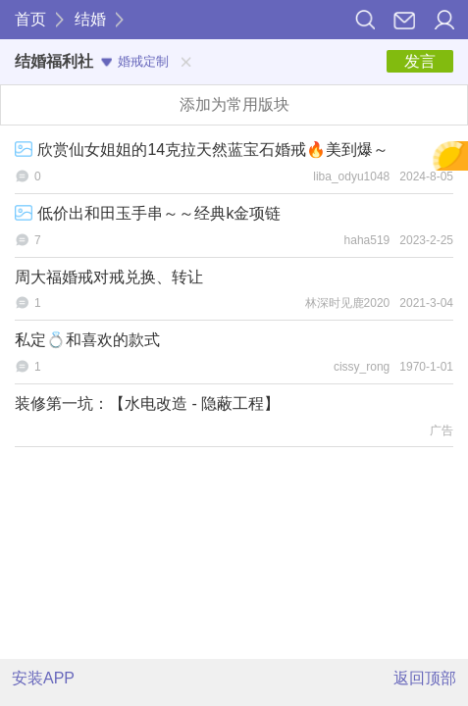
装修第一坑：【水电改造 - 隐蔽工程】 (147, 403)
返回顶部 (424, 678)
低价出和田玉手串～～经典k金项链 (148, 213)
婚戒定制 (135, 61)
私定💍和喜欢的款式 (87, 339)
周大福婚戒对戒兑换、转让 (109, 277)
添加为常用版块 (234, 104)
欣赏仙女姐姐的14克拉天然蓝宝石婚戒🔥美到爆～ (202, 149)
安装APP (43, 678)
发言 (420, 61)
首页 (30, 19)
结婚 (90, 19)
